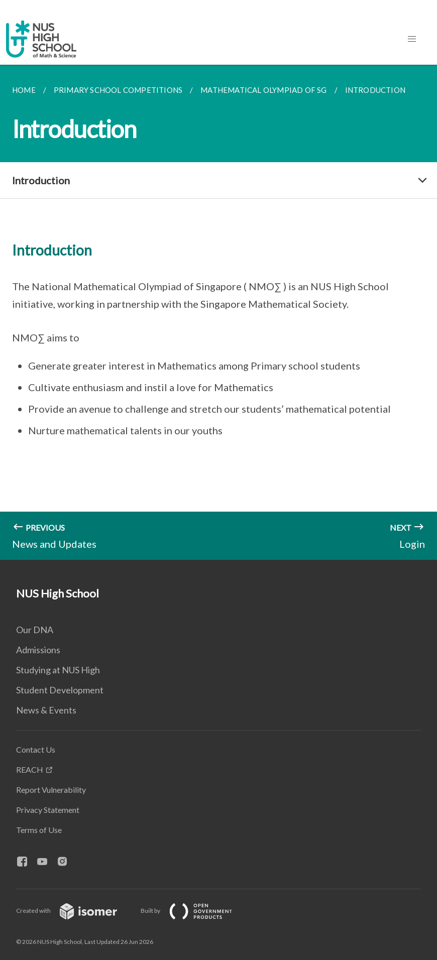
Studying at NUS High (58, 669)
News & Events (46, 709)
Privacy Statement (47, 809)
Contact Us (35, 749)
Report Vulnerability (51, 789)
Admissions (38, 649)
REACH (29, 769)
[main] (218, 312)
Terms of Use (39, 829)
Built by (194, 910)
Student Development (59, 689)
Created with (74, 910)
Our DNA (34, 629)
